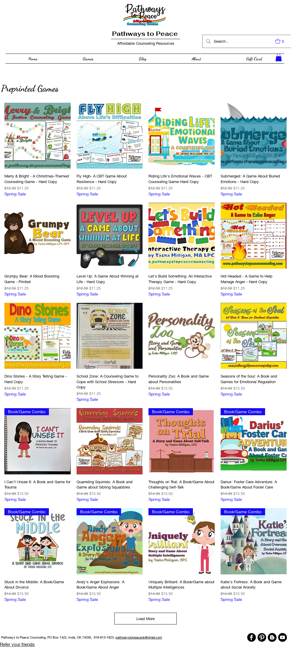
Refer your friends (17, 644)
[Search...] (247, 41)
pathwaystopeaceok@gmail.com (138, 637)
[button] (282, 41)
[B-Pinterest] (261, 637)
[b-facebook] (251, 637)
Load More (145, 618)
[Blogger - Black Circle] (272, 637)
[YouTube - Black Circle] (282, 637)
